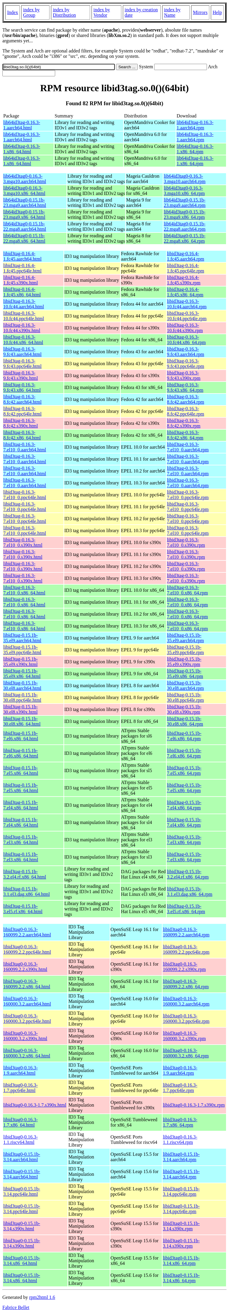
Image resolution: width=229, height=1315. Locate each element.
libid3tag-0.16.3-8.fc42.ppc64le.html (22, 411)
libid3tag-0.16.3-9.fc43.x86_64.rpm (185, 387)
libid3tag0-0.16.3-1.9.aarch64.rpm (180, 1070)
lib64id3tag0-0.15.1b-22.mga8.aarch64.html (24, 226)
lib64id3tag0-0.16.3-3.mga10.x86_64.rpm (184, 190)
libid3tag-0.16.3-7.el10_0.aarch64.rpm (188, 447)
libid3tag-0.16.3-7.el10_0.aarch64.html (24, 447)
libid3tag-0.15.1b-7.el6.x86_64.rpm (184, 736)
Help (217, 12)
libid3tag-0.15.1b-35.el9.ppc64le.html (22, 650)
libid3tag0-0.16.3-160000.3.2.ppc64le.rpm (186, 1018)
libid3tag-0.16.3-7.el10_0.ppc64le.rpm (188, 495)
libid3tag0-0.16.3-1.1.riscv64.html (20, 1139)
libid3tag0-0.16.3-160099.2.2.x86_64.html (26, 984)
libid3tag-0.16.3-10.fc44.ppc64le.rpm (187, 316)
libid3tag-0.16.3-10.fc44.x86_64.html (23, 339)
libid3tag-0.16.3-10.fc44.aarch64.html (23, 304)
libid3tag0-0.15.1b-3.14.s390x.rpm (181, 1226)
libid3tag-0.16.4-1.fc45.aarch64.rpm (185, 256)
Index (12, 12)
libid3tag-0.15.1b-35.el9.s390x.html (20, 661)
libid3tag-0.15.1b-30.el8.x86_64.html (22, 721)
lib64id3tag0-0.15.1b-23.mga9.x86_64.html (24, 214)
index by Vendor (101, 12)
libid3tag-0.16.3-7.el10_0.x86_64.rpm (187, 590)
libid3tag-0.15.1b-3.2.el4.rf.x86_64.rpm (188, 874)
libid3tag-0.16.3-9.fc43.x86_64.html (22, 387)
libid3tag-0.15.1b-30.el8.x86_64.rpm (185, 721)
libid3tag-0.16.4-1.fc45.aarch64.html (22, 256)
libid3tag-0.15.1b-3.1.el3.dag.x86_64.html (26, 891)
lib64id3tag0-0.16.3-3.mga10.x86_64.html (24, 190)
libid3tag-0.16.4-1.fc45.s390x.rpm (183, 280)
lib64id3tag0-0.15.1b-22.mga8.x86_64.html (24, 238)
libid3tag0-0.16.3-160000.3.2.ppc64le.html (27, 1018)
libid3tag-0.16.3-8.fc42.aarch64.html (22, 399)
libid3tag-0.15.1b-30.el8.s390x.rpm (184, 709)
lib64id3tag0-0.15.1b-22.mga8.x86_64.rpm (184, 238)
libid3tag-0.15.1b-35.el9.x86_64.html (22, 673)
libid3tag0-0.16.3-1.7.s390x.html (34, 1105)
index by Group (31, 12)
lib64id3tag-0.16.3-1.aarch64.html (21, 125)
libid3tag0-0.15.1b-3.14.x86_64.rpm (181, 1260)
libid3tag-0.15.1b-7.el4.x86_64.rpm (184, 805)
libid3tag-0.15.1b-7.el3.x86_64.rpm (184, 839)
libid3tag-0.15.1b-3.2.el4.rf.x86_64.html (24, 874)
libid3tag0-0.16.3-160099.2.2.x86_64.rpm (186, 984)
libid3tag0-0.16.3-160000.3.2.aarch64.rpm (186, 1001)
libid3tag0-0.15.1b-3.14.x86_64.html (21, 1260)
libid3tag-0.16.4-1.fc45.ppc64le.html (22, 268)
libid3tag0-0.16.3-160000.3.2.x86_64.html (26, 1053)
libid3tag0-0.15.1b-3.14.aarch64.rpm (181, 1157)
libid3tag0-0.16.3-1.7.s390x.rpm (194, 1105)
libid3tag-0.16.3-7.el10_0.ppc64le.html (24, 495)
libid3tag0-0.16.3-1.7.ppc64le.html (20, 1087)
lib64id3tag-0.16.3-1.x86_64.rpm (195, 149)
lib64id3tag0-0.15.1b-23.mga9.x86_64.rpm (184, 214)
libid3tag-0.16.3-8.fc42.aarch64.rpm (185, 399)
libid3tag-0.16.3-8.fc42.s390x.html (20, 423)
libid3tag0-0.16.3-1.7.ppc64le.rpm (180, 1087)
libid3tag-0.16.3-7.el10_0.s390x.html (22, 542)
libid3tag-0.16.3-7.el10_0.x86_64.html (24, 590)
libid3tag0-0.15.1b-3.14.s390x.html (21, 1226)
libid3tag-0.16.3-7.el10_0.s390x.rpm (186, 542)
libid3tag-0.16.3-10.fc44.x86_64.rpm (186, 339)
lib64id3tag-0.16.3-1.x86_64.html (21, 149)
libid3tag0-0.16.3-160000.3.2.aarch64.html (27, 1001)
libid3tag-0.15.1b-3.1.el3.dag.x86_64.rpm (189, 891)
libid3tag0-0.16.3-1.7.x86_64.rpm (180, 1122)
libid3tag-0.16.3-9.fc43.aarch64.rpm (185, 351)
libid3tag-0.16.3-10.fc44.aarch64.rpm (187, 304)
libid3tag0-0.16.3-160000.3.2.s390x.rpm (184, 1036)
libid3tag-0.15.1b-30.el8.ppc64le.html (22, 697)
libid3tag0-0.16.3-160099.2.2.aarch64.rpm (186, 932)
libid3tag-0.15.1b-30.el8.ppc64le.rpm (185, 697)
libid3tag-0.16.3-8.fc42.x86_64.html (22, 435)
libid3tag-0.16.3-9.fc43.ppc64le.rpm (185, 363)
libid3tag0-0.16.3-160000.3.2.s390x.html (25, 1036)
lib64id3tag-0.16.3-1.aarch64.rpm (195, 125)
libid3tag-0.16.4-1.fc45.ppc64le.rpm (185, 268)
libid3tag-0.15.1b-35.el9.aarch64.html (22, 638)
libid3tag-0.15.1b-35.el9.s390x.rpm (184, 661)
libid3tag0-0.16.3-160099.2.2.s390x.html (25, 966)
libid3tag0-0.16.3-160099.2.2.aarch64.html (27, 932)
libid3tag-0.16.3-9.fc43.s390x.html (20, 375)
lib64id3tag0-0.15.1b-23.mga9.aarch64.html (24, 202)
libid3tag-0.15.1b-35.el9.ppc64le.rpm (185, 650)
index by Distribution (64, 12)
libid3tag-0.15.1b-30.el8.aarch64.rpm (185, 685)
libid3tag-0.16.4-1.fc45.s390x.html (20, 280)
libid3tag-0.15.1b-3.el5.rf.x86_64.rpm (186, 909)
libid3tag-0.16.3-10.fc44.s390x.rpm (185, 328)
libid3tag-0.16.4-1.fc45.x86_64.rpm (185, 292)
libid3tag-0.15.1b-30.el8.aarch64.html (22, 685)
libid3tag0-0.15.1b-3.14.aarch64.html (21, 1157)
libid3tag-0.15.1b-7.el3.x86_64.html (20, 839)
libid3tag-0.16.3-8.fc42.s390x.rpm (183, 423)
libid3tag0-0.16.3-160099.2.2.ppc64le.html (27, 949)
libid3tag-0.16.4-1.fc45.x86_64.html (22, 292)
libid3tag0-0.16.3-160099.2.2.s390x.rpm (184, 966)
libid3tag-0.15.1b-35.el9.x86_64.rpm (185, 673)
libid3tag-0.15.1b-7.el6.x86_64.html (20, 736)
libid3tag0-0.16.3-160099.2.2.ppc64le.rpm (186, 949)
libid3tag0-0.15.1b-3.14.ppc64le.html (21, 1191)
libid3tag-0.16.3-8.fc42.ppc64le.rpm (185, 411)
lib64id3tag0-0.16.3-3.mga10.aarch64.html (24, 179)
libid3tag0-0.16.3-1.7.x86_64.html (20, 1122)
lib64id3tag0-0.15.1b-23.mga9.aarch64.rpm (184, 202)
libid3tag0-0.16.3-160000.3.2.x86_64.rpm (186, 1053)
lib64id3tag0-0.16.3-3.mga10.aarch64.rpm (184, 179)
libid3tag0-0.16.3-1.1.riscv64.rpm (180, 1139)
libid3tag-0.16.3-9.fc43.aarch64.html (22, 351)
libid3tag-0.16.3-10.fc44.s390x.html (21, 328)
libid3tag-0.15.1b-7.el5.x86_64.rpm (184, 770)
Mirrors (200, 12)
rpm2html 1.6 (42, 1297)
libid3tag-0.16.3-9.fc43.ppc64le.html (22, 363)
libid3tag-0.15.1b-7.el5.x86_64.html (20, 770)
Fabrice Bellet (15, 1307)
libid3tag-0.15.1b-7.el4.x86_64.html (20, 805)
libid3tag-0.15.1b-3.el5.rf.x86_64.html (23, 909)
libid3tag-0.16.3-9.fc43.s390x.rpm (183, 375)
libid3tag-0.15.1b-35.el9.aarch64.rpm (185, 638)
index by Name (172, 12)
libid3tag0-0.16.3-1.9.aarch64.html (20, 1070)
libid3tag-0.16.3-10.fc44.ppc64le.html (23, 316)
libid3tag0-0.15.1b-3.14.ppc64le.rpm (181, 1191)
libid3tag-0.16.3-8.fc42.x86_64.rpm (185, 435)
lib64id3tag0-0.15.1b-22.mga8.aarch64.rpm (184, 226)
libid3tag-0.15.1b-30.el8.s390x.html (20, 709)
